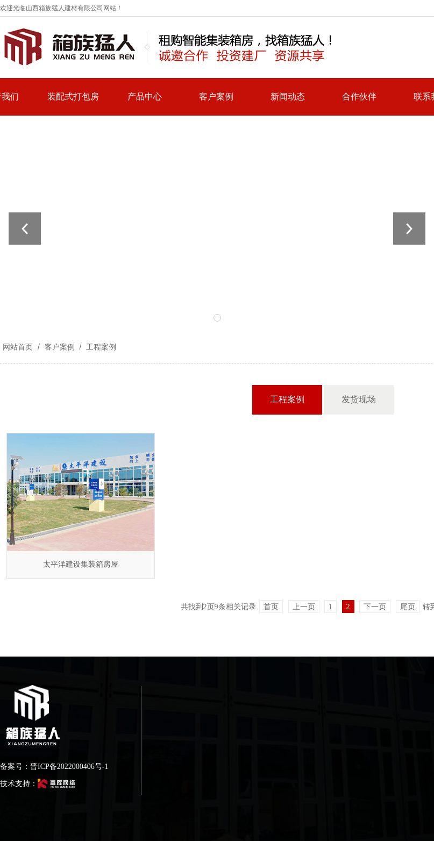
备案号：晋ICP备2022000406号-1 (54, 766)
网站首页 (18, 347)
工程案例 (100, 347)
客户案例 (59, 347)
